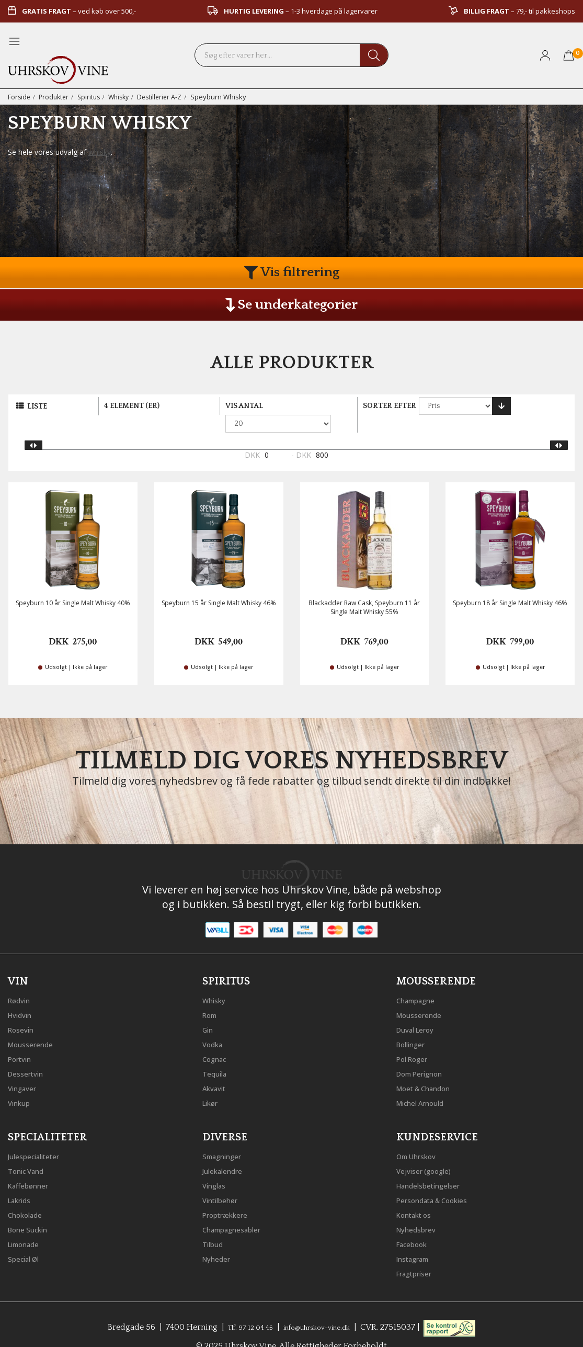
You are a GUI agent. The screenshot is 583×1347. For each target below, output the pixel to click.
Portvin (22, 1039)
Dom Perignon (425, 1054)
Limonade (28, 1224)
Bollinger (414, 1025)
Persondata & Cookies (440, 1180)
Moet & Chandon (430, 1068)
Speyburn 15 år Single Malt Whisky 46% (219, 585)
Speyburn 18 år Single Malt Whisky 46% (510, 585)
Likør (212, 1083)
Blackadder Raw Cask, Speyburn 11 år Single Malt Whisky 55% (364, 590)
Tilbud (214, 1224)
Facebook (415, 1224)
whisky (99, 152)
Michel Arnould (426, 1083)
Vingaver (25, 1068)
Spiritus (93, 96)
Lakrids (22, 1180)
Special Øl (27, 1239)
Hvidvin (23, 995)
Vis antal (244, 406)
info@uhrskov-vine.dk (322, 1307)
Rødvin (22, 981)
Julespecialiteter (39, 1136)
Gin (209, 1010)
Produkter (56, 96)
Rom (211, 995)
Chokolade (29, 1195)
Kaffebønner (32, 1166)
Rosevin (23, 1010)
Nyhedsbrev (419, 1210)
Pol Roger (415, 1039)
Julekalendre (226, 1151)
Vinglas (216, 1166)
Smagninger (226, 1136)
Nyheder (219, 1239)
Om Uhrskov (420, 1136)
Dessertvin (29, 1054)
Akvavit (216, 1068)
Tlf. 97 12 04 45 (241, 1307)
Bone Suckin (32, 1210)
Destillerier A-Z (167, 96)
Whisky (124, 96)
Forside (19, 96)
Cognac (217, 1039)
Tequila (217, 1054)
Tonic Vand (30, 1151)
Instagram (417, 1239)
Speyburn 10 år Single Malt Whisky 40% (73, 585)
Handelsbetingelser (435, 1166)
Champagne (420, 981)
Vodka (214, 1025)
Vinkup (21, 1083)
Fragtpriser (418, 1254)
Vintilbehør (224, 1180)
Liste (37, 406)
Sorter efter (389, 406)
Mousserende (35, 1025)
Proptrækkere (229, 1195)
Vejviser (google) (429, 1151)
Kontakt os (418, 1195)
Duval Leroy (419, 1010)
